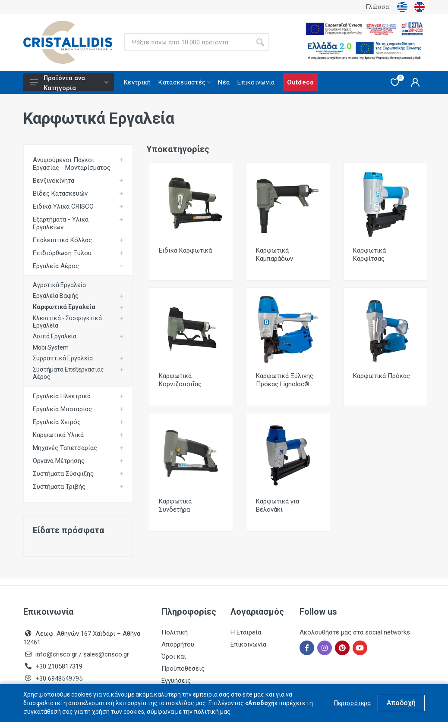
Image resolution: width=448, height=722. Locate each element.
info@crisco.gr (57, 654)
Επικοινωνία (248, 644)
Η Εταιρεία (245, 632)
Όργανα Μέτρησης (59, 461)
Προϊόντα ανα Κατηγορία (69, 82)
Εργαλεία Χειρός (57, 422)
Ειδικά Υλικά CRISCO (63, 206)
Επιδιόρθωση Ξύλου (62, 253)
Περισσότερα (352, 703)
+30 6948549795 (58, 678)
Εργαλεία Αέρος (56, 266)
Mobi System (51, 347)
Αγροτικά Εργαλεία (59, 284)
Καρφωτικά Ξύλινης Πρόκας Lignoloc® (284, 380)
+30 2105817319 (58, 666)
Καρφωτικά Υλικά (58, 435)
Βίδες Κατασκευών (60, 193)
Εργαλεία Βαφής (56, 295)
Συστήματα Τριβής (59, 487)
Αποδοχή (401, 703)
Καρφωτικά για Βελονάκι (277, 505)
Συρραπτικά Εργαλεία (63, 358)
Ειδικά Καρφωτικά (185, 250)
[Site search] (187, 42)
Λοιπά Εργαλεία (54, 336)
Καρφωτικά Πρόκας (381, 376)
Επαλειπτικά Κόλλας (62, 240)
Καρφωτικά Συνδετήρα (175, 505)
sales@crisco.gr (106, 654)
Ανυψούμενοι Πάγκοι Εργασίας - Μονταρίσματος (71, 164)
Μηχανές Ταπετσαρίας (65, 448)
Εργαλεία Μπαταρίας (62, 409)
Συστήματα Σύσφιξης (63, 474)
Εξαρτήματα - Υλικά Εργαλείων (60, 223)
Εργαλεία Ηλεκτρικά (62, 396)
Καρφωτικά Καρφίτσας (369, 255)
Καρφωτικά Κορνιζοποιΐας (180, 380)
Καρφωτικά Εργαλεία (64, 306)
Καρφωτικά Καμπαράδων (274, 255)
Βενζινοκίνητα (53, 180)
